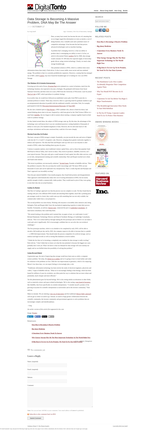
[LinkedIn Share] (30, 316)
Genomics (70, 31)
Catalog (41, 76)
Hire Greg (118, 11)
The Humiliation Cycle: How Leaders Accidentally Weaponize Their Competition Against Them (111, 84)
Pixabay (34, 313)
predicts (71, 56)
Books (125, 11)
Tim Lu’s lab (31, 94)
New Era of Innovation (80, 31)
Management (88, 341)
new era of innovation (57, 294)
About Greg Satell (106, 11)
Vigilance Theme (31, 426)
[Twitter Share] (44, 316)
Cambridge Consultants (77, 208)
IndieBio (37, 115)
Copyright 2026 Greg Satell (120, 426)
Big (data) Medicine (38, 329)
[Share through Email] (51, 316)
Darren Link (52, 208)
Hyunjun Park (52, 86)
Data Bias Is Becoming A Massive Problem (46, 325)
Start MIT (72, 106)
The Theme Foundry (43, 426)
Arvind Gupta (64, 163)
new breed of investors (83, 282)
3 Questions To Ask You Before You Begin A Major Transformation (112, 100)
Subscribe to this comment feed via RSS (42, 414)
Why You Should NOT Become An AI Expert (110, 93)
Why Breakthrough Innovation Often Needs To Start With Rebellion (111, 107)
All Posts (82, 341)
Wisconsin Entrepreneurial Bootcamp (54, 106)
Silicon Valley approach (83, 294)
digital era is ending (53, 259)
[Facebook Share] (38, 316)
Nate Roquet (51, 109)
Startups (89, 31)
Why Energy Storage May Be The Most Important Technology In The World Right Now (61, 337)
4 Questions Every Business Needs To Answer (47, 333)
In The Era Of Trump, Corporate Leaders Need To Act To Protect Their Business (111, 114)
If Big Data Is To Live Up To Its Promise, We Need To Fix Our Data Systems (57, 342)
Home (96, 11)
